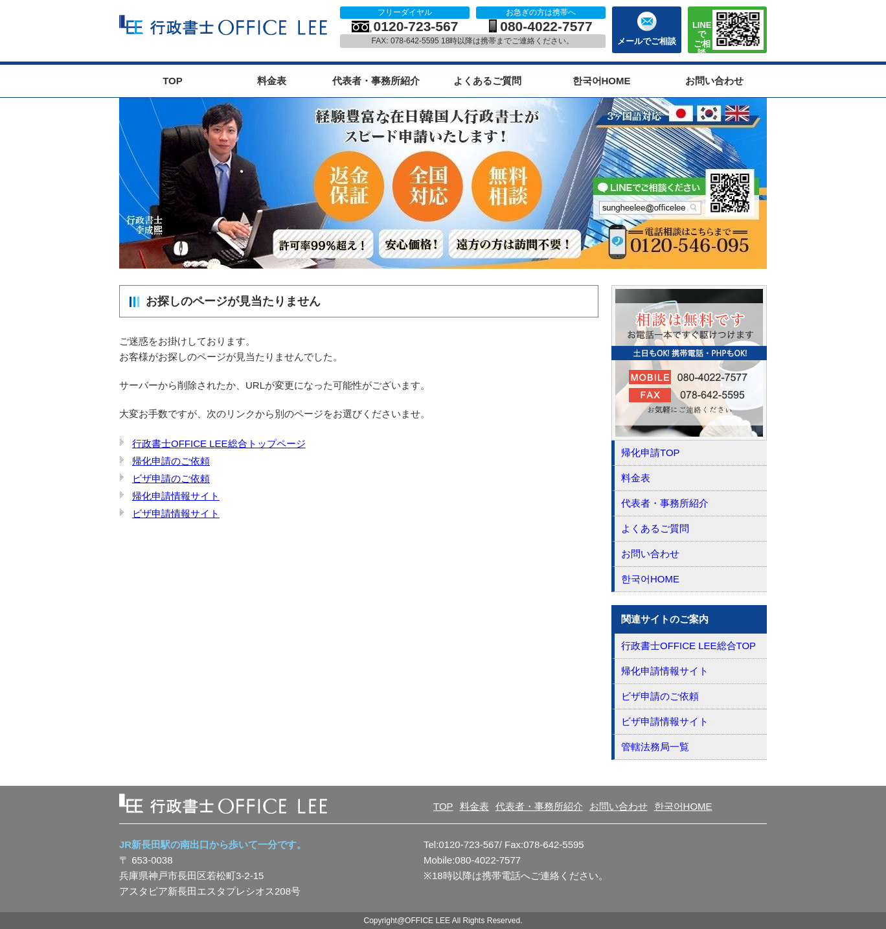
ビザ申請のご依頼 (171, 478)
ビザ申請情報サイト (176, 513)
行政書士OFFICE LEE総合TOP (688, 645)
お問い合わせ (714, 80)
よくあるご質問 (487, 80)
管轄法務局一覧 (655, 746)
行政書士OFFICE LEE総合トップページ (219, 443)
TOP (173, 80)
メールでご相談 (646, 41)
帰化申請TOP (650, 452)
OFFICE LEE (224, 25)
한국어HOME (602, 80)
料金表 (271, 80)
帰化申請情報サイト (176, 495)
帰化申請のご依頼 (171, 460)
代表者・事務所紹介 (376, 80)
